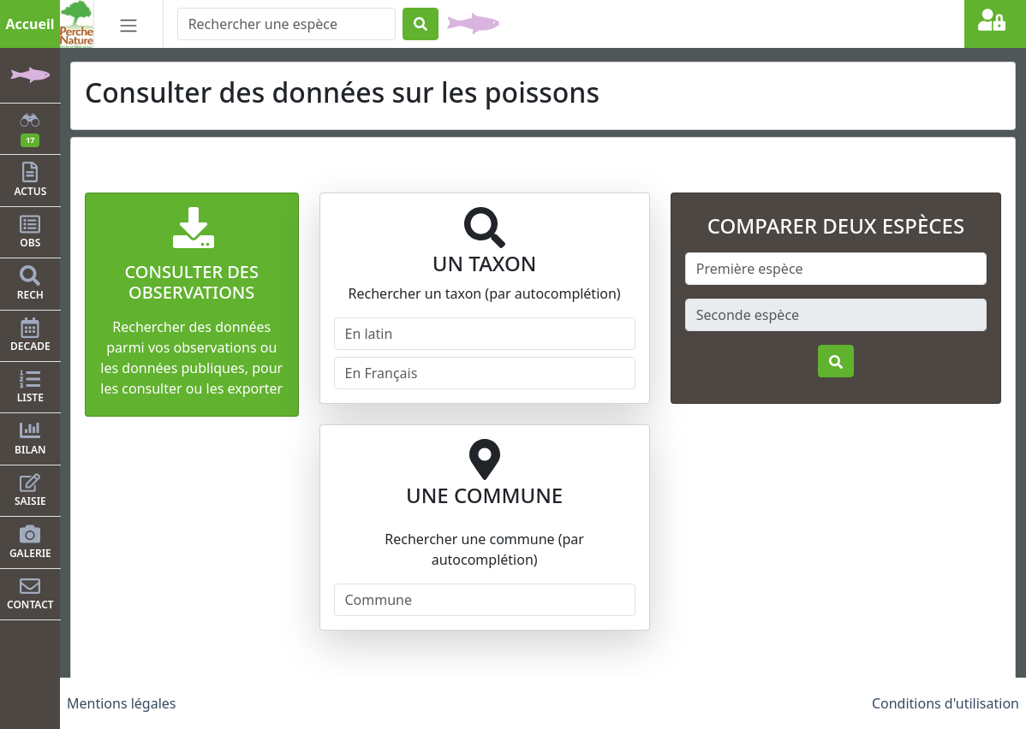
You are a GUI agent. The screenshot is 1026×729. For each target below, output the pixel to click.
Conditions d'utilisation (945, 703)
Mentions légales (121, 703)
